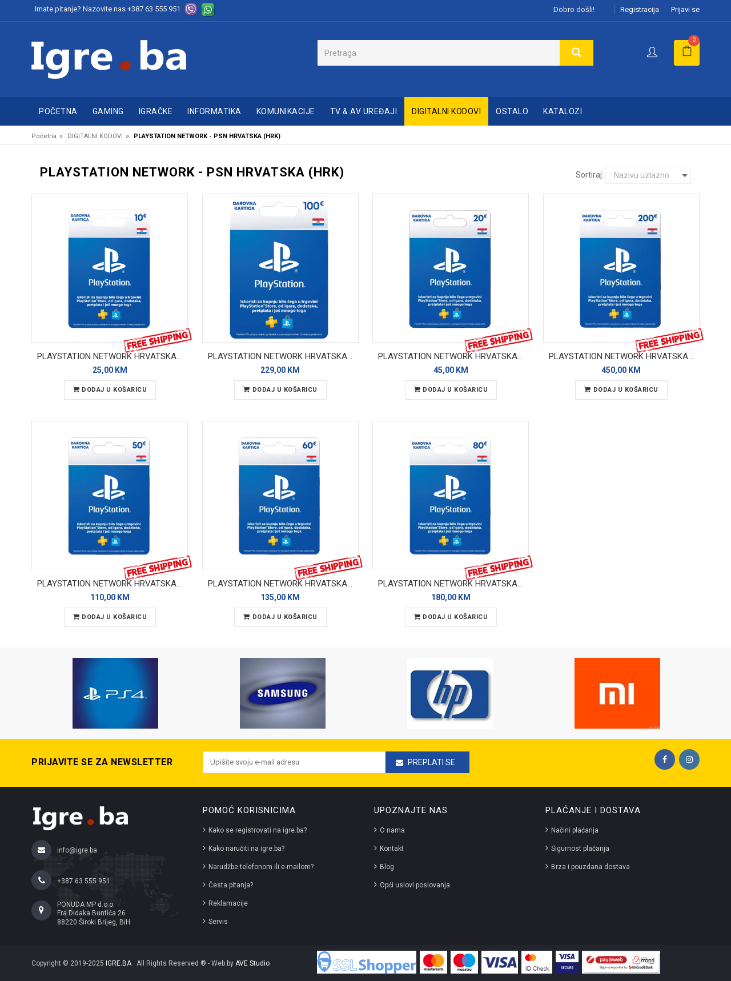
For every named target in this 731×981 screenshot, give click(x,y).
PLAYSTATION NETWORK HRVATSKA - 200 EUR (624, 356)
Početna (58, 111)
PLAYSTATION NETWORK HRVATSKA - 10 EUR (112, 356)
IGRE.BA (119, 963)
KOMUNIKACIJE (285, 111)
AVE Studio (252, 963)
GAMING (108, 111)
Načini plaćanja (575, 830)
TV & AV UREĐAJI (363, 111)
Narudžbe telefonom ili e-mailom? (261, 867)
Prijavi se (685, 9)
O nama (392, 830)
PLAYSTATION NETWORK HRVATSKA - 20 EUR (453, 356)
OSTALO (512, 111)
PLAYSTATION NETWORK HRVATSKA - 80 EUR (453, 583)
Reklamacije (228, 903)
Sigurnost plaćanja (580, 849)
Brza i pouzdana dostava (590, 867)
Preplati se (431, 762)
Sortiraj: (590, 174)
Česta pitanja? (230, 885)
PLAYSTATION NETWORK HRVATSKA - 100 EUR (283, 356)
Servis (218, 922)
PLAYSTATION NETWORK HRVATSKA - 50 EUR (112, 583)
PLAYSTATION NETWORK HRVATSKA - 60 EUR (283, 583)
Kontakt (392, 849)
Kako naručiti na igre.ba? (246, 849)
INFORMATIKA (214, 111)
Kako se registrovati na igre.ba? (257, 830)
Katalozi (562, 111)
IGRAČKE (156, 111)
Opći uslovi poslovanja (415, 885)
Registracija (639, 9)
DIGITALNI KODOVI (446, 111)
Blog (387, 867)
